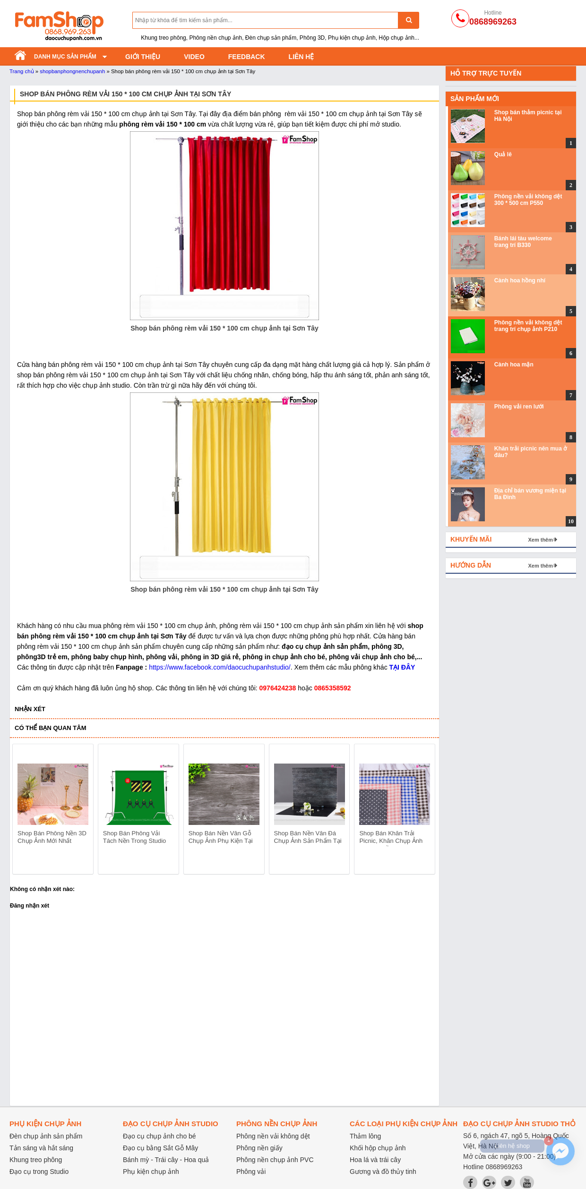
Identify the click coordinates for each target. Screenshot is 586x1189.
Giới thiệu (142, 56)
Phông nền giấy (259, 1148)
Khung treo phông (35, 1160)
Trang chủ (21, 71)
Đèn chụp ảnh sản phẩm (45, 1136)
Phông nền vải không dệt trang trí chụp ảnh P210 (528, 325)
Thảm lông (365, 1136)
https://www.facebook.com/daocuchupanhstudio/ (220, 667)
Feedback (246, 56)
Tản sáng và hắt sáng (41, 1148)
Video (194, 56)
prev (25, 810)
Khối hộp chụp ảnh (378, 1148)
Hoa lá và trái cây (375, 1160)
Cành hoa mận (514, 364)
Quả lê (503, 154)
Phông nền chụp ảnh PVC (275, 1160)
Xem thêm (540, 540)
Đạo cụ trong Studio (39, 1171)
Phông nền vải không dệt (273, 1136)
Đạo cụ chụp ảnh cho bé (159, 1136)
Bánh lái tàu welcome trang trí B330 (523, 241)
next (423, 810)
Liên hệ (301, 56)
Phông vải (251, 1171)
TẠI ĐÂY (402, 667)
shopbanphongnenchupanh (72, 71)
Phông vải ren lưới (519, 406)
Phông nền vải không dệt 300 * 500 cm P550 (528, 199)
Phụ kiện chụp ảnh (151, 1171)
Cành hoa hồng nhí (519, 280)
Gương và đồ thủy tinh (383, 1171)
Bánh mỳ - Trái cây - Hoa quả (166, 1160)
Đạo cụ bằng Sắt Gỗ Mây (160, 1148)
